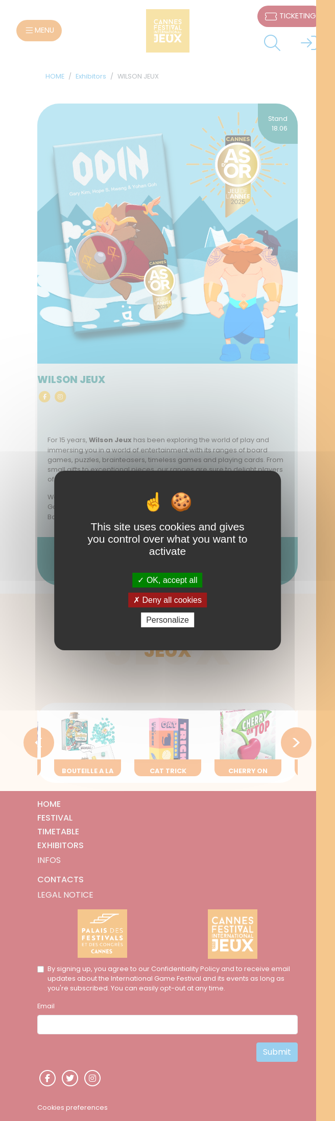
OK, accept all (167, 579)
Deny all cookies (167, 600)
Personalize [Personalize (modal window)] (167, 620)
